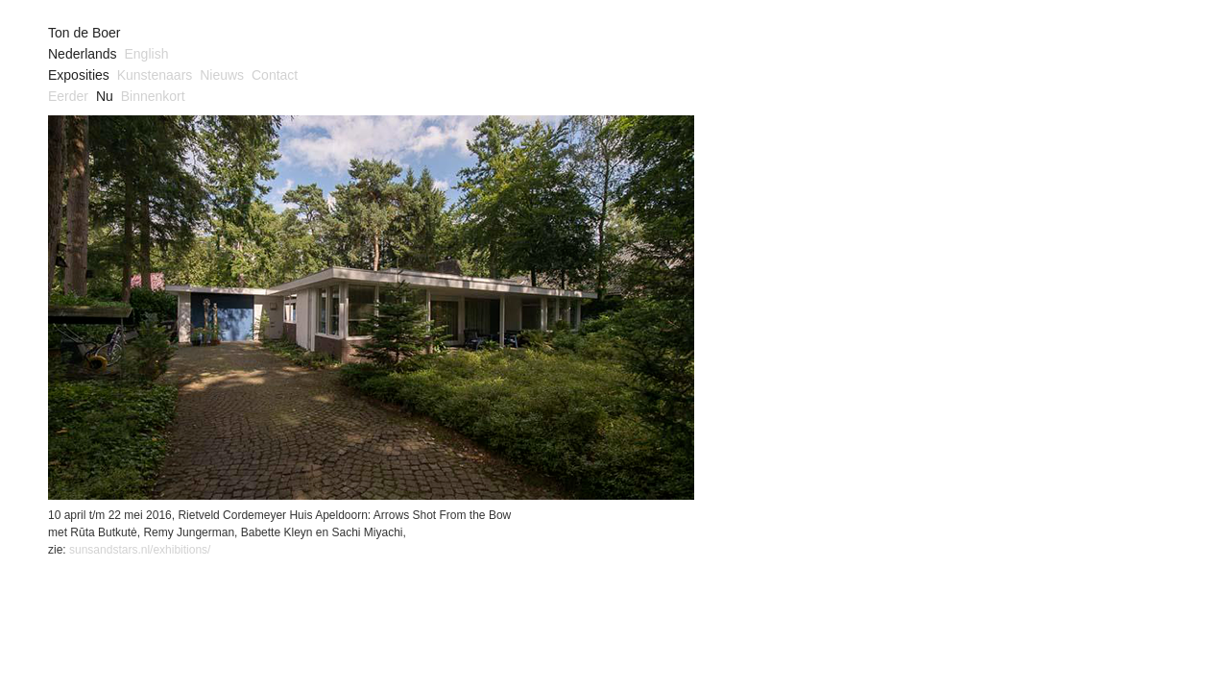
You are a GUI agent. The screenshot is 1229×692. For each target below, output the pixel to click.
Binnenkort (153, 96)
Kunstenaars (155, 75)
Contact (275, 75)
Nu (104, 96)
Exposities (78, 75)
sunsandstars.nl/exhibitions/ (139, 549)
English (147, 54)
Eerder (68, 96)
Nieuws (222, 75)
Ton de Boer (84, 32)
